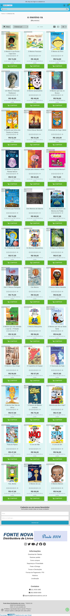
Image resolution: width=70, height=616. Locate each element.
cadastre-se (41, 1)
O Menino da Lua (34, 484)
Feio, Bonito (12, 484)
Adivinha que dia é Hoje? (57, 405)
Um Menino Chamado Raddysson (12, 92)
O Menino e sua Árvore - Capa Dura (12, 52)
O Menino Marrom (57, 484)
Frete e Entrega (35, 566)
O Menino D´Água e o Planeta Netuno (12, 170)
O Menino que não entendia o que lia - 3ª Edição (12, 328)
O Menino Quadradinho (34, 91)
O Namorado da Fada (57, 366)
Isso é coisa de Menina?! (57, 169)
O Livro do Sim (57, 444)
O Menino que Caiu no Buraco (57, 92)
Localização (35, 578)
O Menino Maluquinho (35, 326)
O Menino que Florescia (12, 208)
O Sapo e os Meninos (57, 248)
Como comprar (35, 560)
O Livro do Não (35, 444)
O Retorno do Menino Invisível (35, 406)
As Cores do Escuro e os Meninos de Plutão (57, 210)
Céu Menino (35, 287)
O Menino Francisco (34, 51)
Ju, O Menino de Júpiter (12, 248)
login (34, 1)
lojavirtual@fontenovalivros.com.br (35, 595)
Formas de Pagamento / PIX (35, 572)
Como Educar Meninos (34, 130)
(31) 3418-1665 (35, 589)
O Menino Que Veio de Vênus (12, 406)
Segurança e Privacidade (35, 563)
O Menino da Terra (57, 51)
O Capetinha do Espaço (34, 366)
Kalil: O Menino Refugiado (12, 287)
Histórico (35, 575)
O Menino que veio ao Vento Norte (57, 328)
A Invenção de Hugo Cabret (57, 130)
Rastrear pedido (35, 557)
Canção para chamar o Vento (34, 170)
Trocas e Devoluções (35, 569)
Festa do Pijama (12, 444)
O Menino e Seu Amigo (12, 366)
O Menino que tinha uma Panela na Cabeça (12, 131)
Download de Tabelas (35, 554)
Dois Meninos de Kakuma (34, 208)
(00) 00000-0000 (35, 592)
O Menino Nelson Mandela (57, 287)
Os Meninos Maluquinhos (34, 248)
